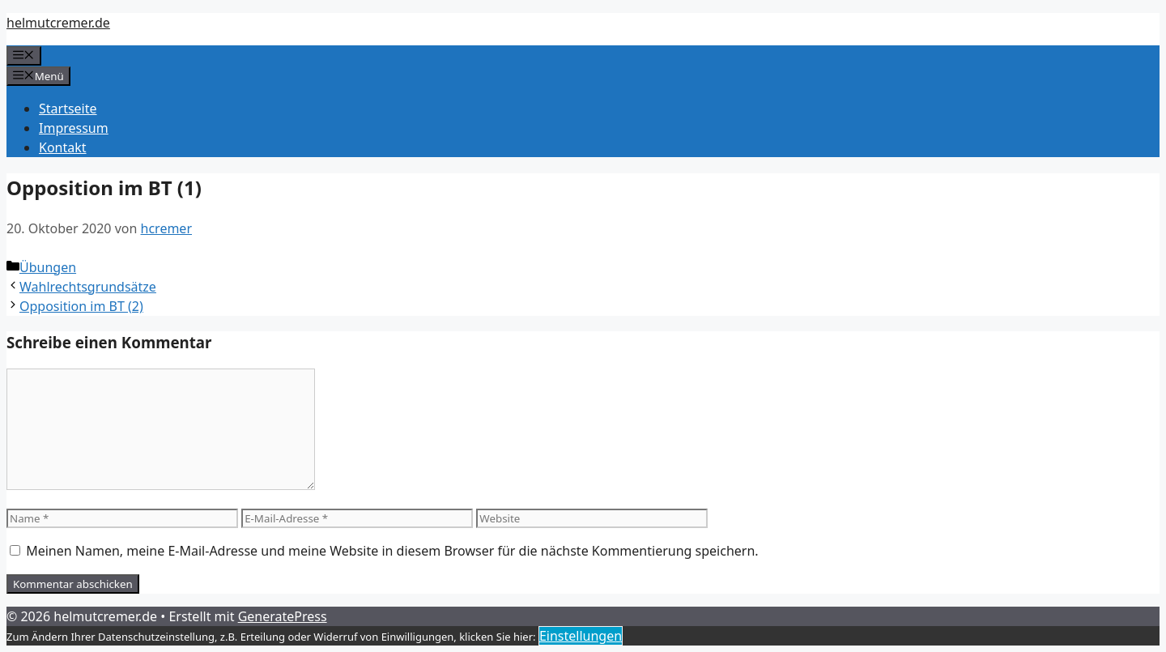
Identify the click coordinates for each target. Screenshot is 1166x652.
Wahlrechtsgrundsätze (87, 287)
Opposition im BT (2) (81, 306)
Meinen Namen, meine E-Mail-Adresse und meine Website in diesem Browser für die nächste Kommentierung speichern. (392, 551)
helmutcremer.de (58, 23)
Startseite (68, 108)
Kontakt (63, 147)
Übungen (47, 267)
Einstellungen (580, 636)
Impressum (74, 128)
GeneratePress (282, 616)
